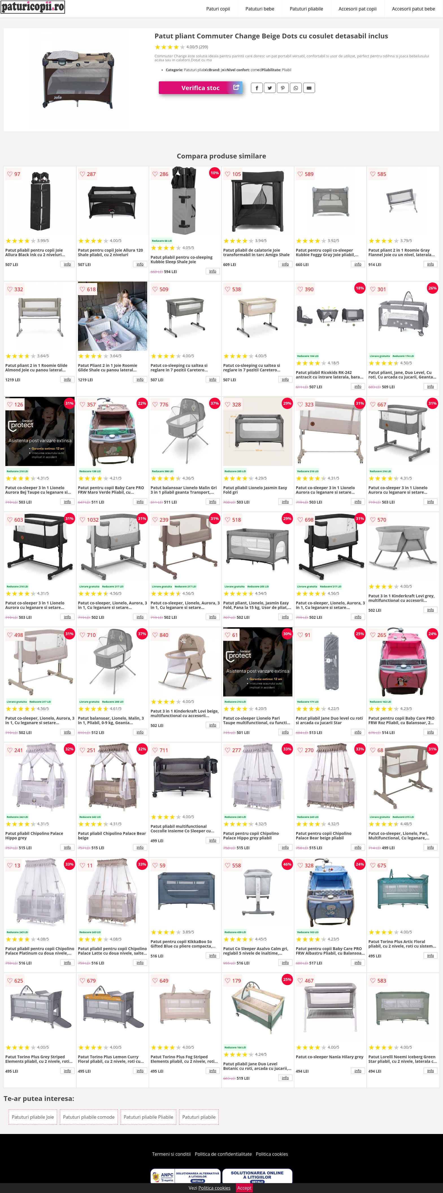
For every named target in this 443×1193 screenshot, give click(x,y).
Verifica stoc (211, 87)
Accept (244, 1188)
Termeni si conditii (171, 1154)
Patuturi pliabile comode (89, 1117)
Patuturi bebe (260, 9)
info (67, 264)
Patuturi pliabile (306, 9)
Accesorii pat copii (358, 9)
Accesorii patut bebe (413, 9)
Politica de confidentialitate (223, 1154)
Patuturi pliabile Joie (33, 1117)
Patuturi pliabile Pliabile (148, 1117)
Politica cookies (272, 1154)
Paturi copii (218, 9)
